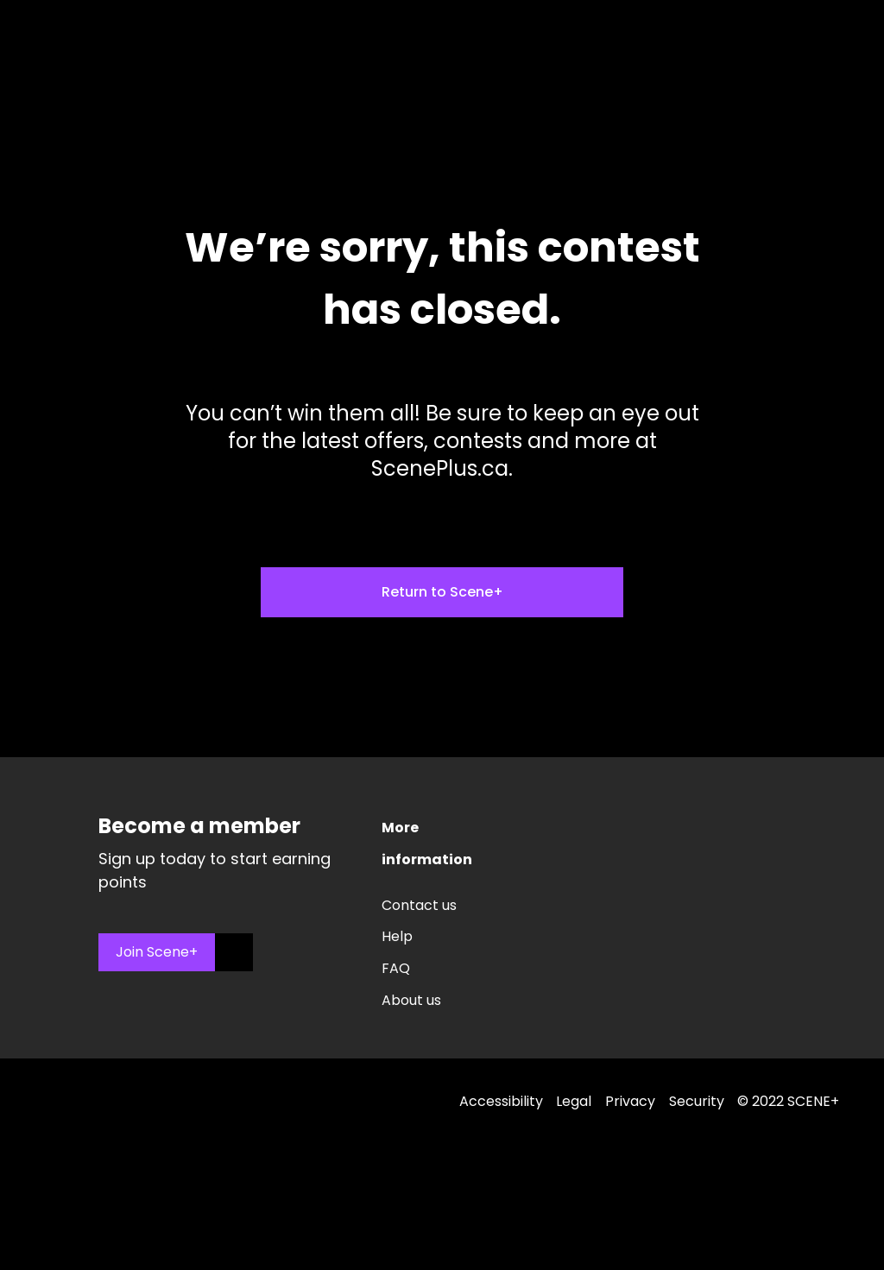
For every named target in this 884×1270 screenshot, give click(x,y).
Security (696, 1101)
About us (411, 1000)
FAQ (396, 968)
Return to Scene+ (442, 592)
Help (397, 936)
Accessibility (501, 1101)
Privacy (630, 1101)
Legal (573, 1101)
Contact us (419, 905)
